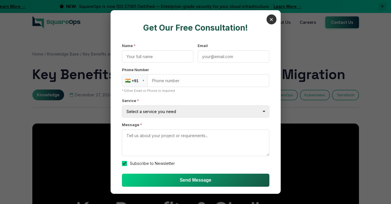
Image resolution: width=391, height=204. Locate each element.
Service (130, 100)
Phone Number (135, 69)
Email (203, 45)
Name (129, 45)
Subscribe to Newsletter (152, 163)
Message (132, 124)
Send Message (195, 180)
